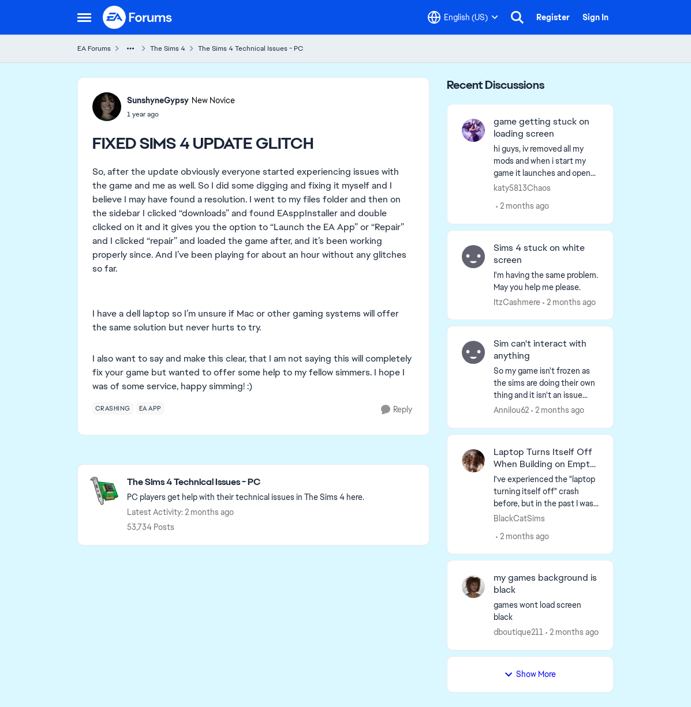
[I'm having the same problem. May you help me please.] (546, 281)
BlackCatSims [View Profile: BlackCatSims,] (519, 518)
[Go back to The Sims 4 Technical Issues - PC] (245, 482)
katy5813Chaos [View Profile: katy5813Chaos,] (522, 188)
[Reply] (396, 410)
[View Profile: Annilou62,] (473, 352)
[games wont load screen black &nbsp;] (546, 611)
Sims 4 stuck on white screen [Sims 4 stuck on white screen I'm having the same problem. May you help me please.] (539, 254)
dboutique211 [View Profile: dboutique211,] (518, 632)
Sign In (595, 17)
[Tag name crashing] (112, 408)
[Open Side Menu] (84, 17)
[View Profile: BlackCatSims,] (473, 460)
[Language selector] (463, 17)
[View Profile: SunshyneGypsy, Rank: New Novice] (106, 106)
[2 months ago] (522, 206)
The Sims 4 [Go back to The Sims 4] (167, 48)
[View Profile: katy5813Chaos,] (473, 130)
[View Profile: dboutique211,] (473, 586)
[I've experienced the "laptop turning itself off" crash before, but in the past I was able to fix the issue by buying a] (546, 491)
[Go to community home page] (138, 17)
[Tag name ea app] (150, 408)
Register (553, 17)
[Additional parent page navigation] (130, 48)
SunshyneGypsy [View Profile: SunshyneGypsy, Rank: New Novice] (158, 100)
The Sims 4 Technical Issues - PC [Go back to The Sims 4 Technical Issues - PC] (250, 48)
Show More (530, 674)
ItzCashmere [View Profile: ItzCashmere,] (517, 301)
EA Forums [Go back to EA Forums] (94, 48)
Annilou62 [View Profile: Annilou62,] (511, 410)
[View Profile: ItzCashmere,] (473, 256)
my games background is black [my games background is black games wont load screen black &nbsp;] (545, 584)
